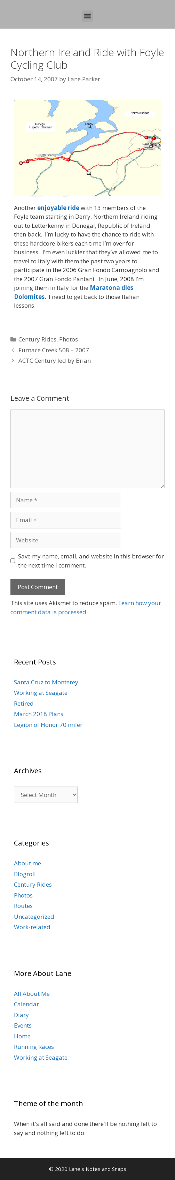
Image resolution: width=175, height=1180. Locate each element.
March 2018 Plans (38, 714)
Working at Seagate (40, 693)
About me (27, 863)
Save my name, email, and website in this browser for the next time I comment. (91, 560)
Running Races (34, 1047)
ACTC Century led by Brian (54, 360)
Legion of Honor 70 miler (48, 725)
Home (22, 1036)
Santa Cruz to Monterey (46, 682)
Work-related (32, 927)
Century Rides (37, 339)
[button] (87, 16)
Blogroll (25, 874)
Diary (21, 1015)
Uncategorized (34, 916)
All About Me (32, 994)
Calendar (26, 1004)
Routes (23, 906)
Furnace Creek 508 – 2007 (53, 350)
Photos (68, 339)
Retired (24, 703)
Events (23, 1025)
